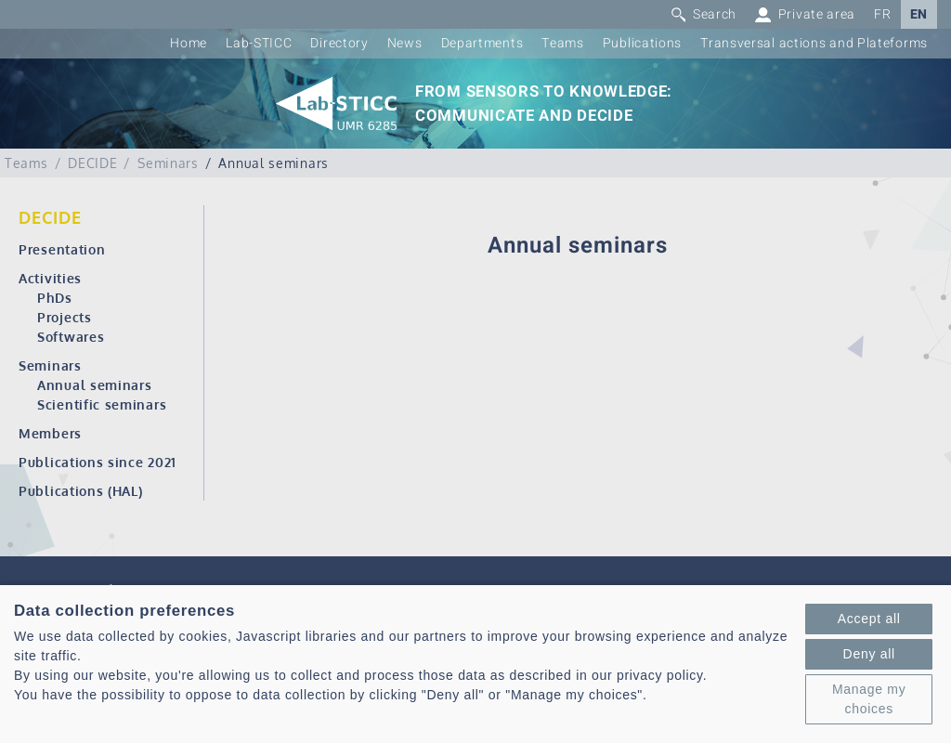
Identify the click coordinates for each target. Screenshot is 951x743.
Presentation (62, 249)
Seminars (50, 365)
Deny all (869, 653)
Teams (562, 43)
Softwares (70, 337)
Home (188, 43)
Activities (50, 278)
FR (882, 14)
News (405, 43)
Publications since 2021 (97, 462)
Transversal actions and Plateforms (814, 43)
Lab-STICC (259, 43)
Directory (339, 43)
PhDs (54, 298)
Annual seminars (94, 385)
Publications (642, 43)
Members (50, 433)
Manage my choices (868, 699)
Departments (482, 43)
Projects (64, 317)
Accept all (869, 618)
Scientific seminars (101, 404)
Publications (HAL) (81, 491)
